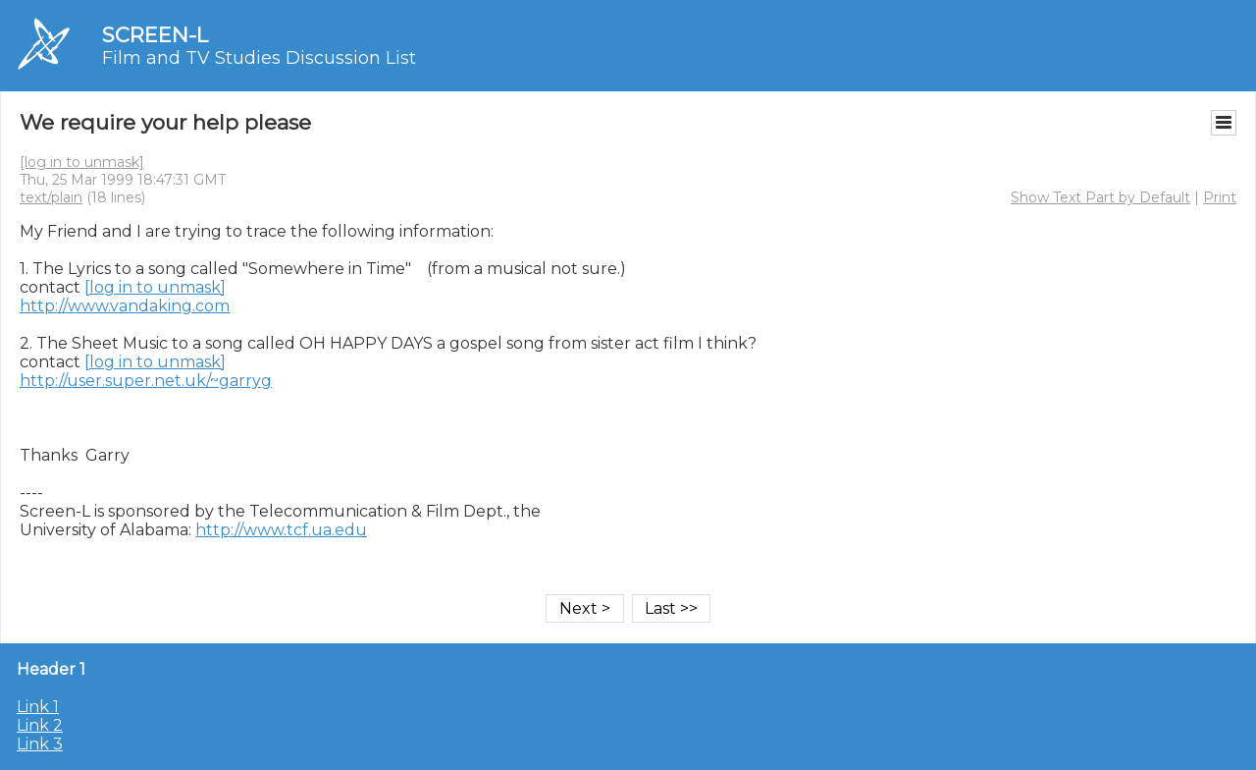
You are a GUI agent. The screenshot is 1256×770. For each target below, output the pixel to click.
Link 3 (40, 744)
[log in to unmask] (82, 162)
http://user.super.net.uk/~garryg (146, 380)
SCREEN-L (155, 35)
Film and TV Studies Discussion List (259, 58)
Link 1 (38, 706)
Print (1219, 197)
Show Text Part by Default (1100, 197)
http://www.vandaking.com (125, 306)
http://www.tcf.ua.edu (281, 530)
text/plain (51, 197)
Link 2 (40, 725)
